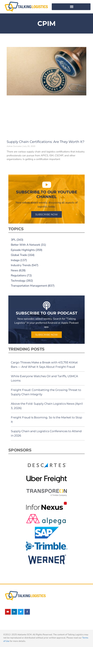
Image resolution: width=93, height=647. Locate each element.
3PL (13, 240)
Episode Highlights (23, 250)
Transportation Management (29, 286)
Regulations (18, 275)
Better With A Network (25, 245)
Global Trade (19, 255)
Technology (18, 281)
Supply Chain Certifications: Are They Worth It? (45, 142)
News (14, 270)
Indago (15, 260)
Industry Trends (21, 265)
